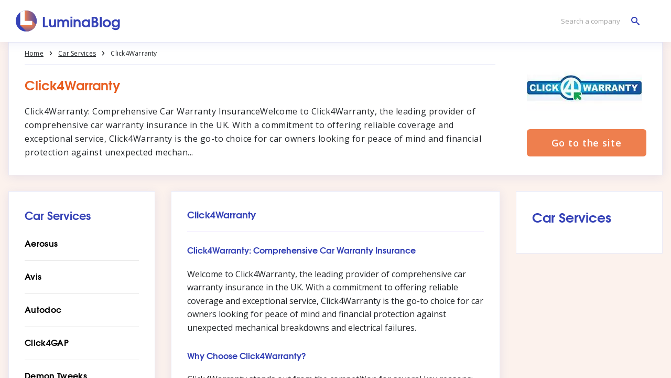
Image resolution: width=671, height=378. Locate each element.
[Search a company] (597, 21)
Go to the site (586, 142)
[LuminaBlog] (68, 21)
